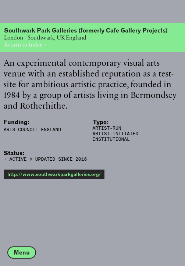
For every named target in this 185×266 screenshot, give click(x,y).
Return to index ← (27, 44)
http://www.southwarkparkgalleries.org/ (54, 178)
